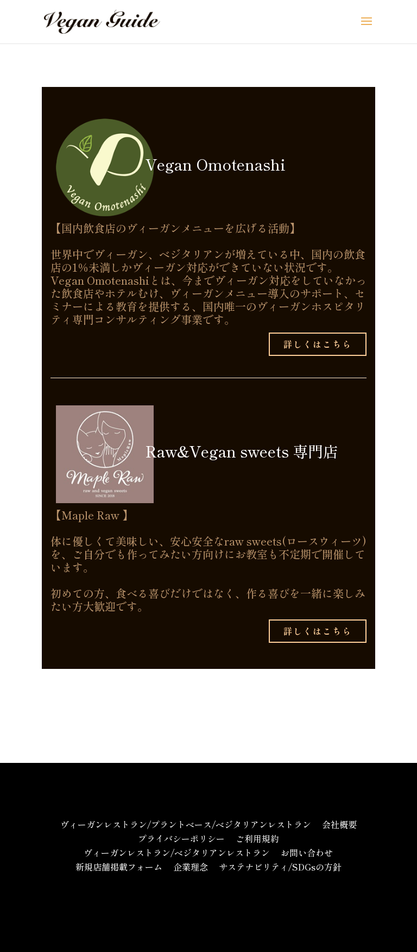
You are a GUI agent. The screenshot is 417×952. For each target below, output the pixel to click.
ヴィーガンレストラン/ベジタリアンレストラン (177, 852)
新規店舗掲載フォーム (118, 866)
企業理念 (190, 866)
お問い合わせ (307, 852)
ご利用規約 (257, 838)
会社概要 (339, 824)
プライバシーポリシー (181, 838)
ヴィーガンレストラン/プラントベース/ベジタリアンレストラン (185, 824)
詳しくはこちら (317, 343)
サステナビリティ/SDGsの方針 (280, 866)
